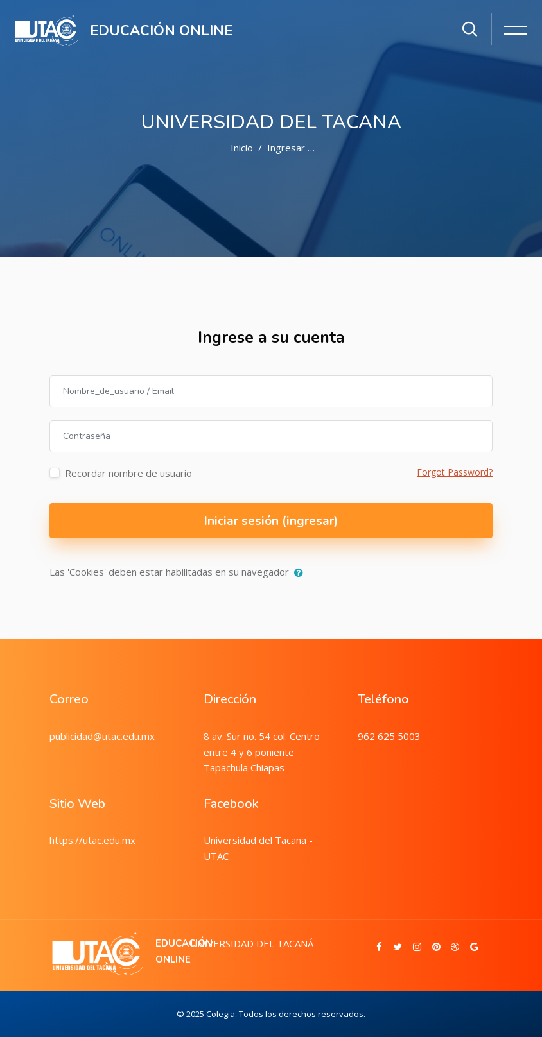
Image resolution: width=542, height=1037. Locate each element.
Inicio (242, 147)
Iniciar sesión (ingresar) (271, 521)
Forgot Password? (455, 472)
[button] (301, 573)
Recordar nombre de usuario (128, 473)
